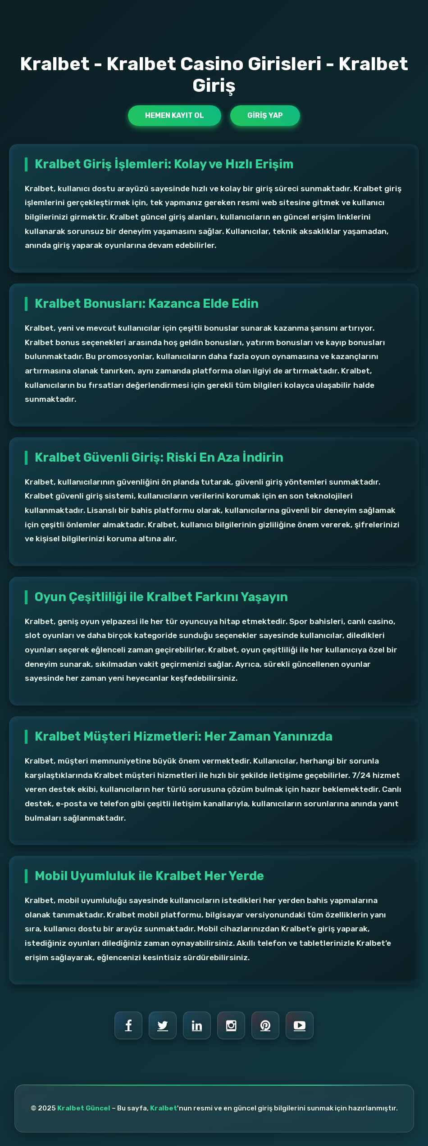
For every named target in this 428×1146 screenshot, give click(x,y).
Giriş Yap (265, 115)
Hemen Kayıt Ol (174, 115)
